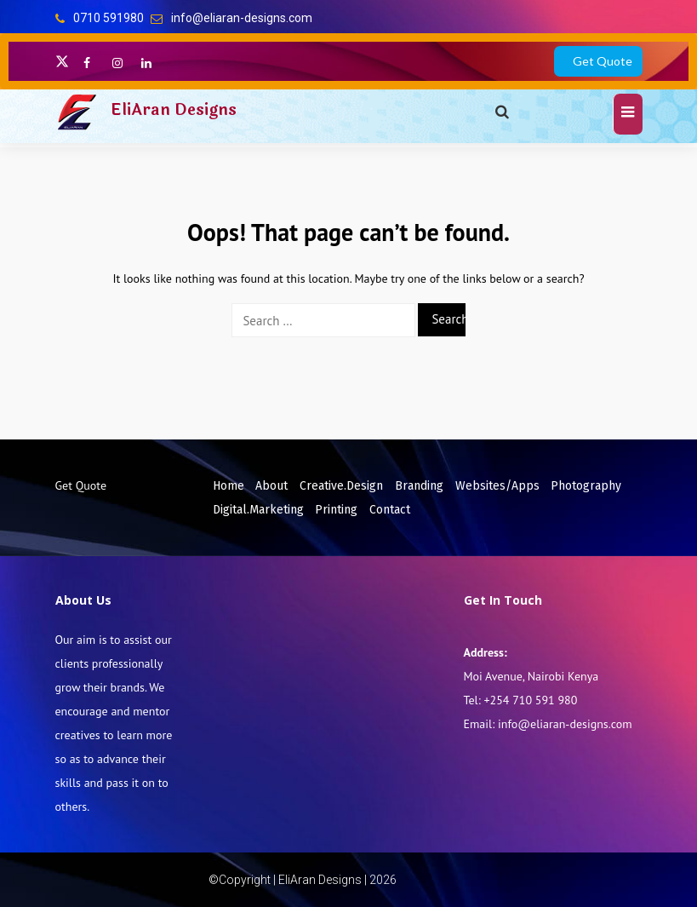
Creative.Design (341, 486)
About (271, 486)
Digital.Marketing (258, 509)
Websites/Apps (497, 486)
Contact (389, 509)
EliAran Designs (174, 110)
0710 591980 (108, 18)
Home (228, 486)
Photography (586, 486)
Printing (336, 509)
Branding (419, 486)
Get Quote (602, 61)
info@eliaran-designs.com (241, 18)
